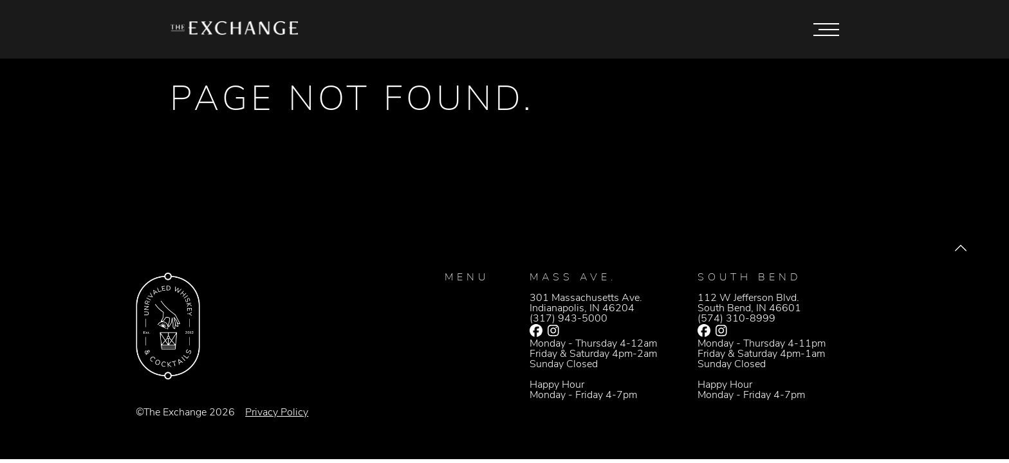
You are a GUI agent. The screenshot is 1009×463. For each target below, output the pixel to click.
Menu (467, 278)
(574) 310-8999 (736, 319)
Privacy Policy (276, 413)
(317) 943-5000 (568, 319)
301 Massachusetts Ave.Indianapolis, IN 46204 (586, 303)
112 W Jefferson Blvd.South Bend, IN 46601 (749, 303)
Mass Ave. (573, 278)
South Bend (750, 278)
